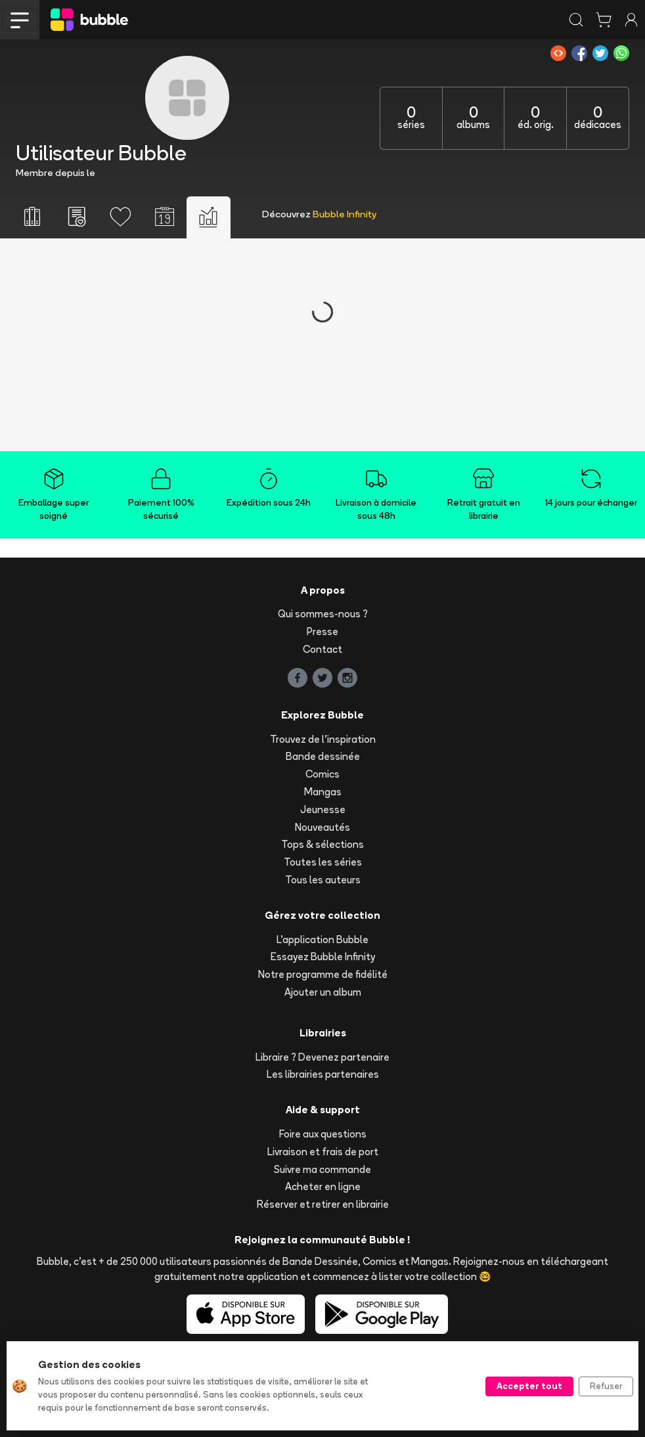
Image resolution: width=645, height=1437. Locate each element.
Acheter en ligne (323, 1186)
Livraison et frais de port (322, 1151)
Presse (322, 631)
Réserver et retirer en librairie (323, 1204)
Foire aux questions (323, 1134)
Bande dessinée (323, 756)
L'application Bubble (322, 939)
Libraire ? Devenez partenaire (322, 1057)
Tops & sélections (322, 844)
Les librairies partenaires (323, 1074)
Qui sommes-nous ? (323, 614)
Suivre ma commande (322, 1169)
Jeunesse (322, 809)
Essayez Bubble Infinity (323, 956)
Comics (322, 774)
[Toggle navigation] (19, 20)
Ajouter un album (322, 992)
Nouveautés (322, 827)
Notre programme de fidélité (323, 974)
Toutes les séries (323, 862)
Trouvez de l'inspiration (323, 739)
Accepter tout (529, 1386)
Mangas (323, 791)
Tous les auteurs (323, 879)
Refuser (606, 1386)
